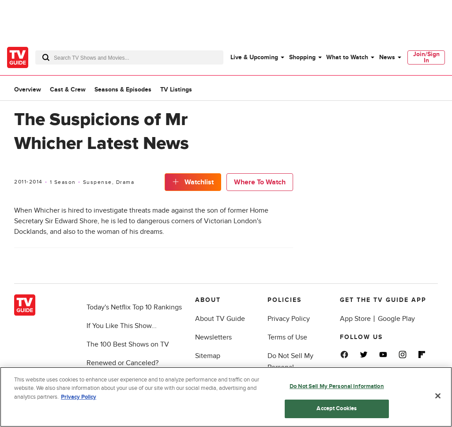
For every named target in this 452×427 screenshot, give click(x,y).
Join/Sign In (426, 57)
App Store (355, 318)
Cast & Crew (68, 89)
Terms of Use (287, 337)
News (387, 57)
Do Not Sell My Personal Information (337, 386)
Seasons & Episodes (122, 89)
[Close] (438, 395)
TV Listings (176, 89)
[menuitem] (256, 57)
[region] (226, 397)
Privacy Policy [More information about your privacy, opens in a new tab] (78, 396)
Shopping (302, 57)
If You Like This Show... (122, 325)
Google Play (396, 318)
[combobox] (129, 57)
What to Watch (347, 57)
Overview (27, 89)
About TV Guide (220, 318)
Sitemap (207, 355)
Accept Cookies (336, 408)
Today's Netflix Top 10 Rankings (134, 307)
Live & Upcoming (254, 57)
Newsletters (213, 337)
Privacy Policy (288, 318)
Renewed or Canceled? (122, 362)
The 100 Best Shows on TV (128, 344)
